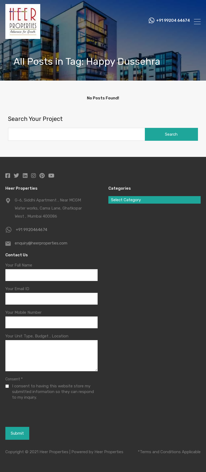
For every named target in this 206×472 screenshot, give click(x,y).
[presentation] (34, 413)
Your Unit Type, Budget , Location (36, 336)
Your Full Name (18, 265)
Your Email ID (17, 288)
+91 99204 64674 (173, 21)
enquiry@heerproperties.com (41, 243)
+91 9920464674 (31, 229)
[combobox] (154, 200)
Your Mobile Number (23, 312)
